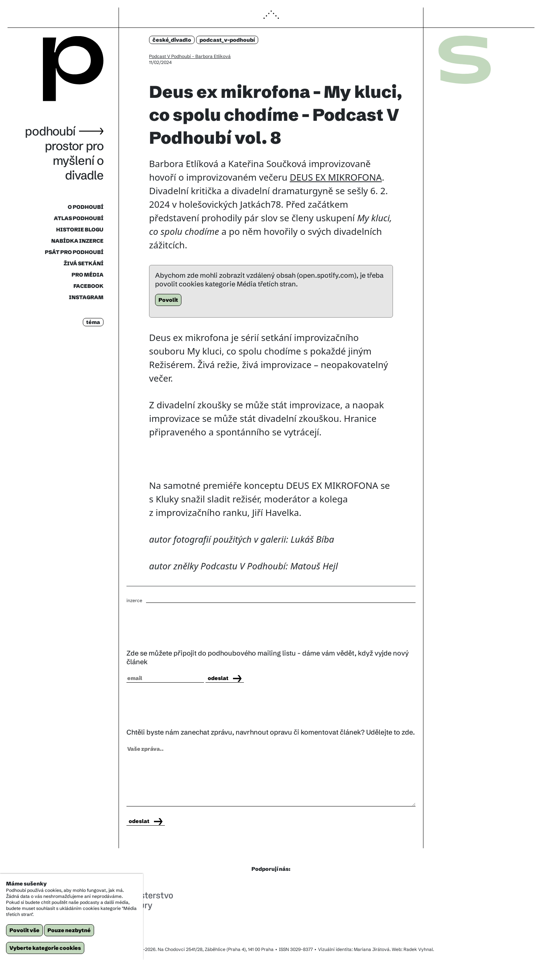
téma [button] (93, 322)
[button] (271, 18)
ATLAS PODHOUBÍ (79, 218)
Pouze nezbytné (69, 930)
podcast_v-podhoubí (227, 40)
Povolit (168, 300)
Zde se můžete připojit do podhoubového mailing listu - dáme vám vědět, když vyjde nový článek (267, 657)
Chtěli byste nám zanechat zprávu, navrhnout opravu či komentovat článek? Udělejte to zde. (270, 732)
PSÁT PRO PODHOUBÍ (74, 252)
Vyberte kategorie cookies (45, 948)
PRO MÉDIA (88, 274)
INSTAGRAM (86, 297)
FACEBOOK (88, 286)
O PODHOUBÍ (86, 207)
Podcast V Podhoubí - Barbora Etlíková (190, 56)
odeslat (225, 678)
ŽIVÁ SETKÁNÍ (84, 263)
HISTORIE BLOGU (80, 229)
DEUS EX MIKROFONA (336, 177)
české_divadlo (171, 40)
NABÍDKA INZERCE (77, 240)
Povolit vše (24, 930)
